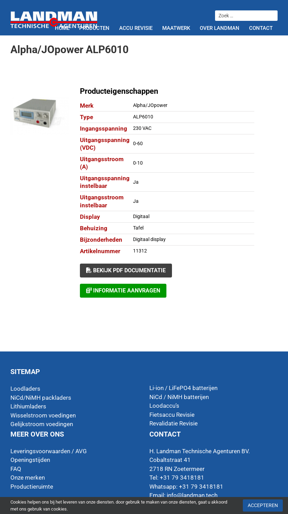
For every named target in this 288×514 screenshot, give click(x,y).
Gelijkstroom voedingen (41, 424)
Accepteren (263, 505)
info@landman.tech (192, 495)
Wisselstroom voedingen (43, 415)
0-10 (138, 163)
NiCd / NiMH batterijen (179, 396)
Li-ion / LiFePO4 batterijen (183, 387)
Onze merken (27, 477)
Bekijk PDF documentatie (126, 270)
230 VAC (142, 128)
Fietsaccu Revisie (172, 414)
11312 (140, 251)
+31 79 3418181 (201, 486)
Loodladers (25, 388)
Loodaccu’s (164, 405)
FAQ (15, 468)
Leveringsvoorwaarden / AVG (48, 451)
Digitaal (141, 216)
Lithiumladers (28, 406)
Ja (136, 182)
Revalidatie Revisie (173, 423)
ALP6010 (143, 116)
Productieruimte (31, 486)
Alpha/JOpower (150, 105)
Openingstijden (30, 459)
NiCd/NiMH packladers (40, 397)
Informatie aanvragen (123, 290)
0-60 (138, 143)
